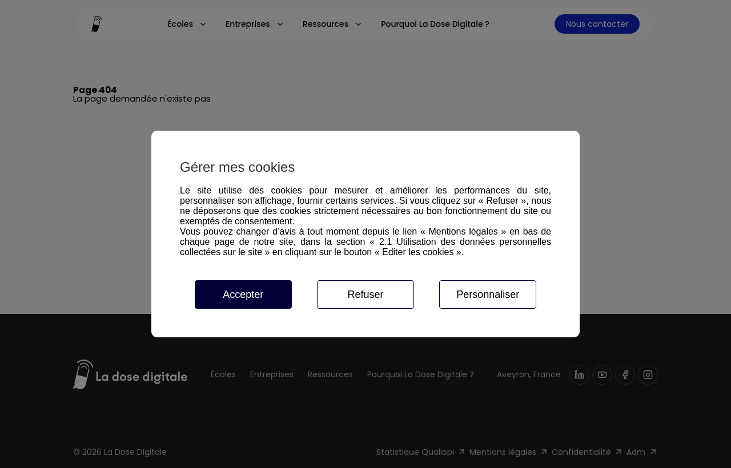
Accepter (243, 294)
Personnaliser (487, 294)
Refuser (365, 294)
